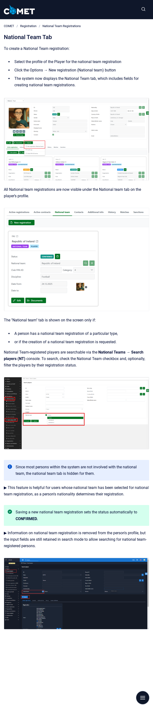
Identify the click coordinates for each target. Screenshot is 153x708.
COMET (9, 26)
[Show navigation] (142, 697)
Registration (28, 26)
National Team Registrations (61, 26)
